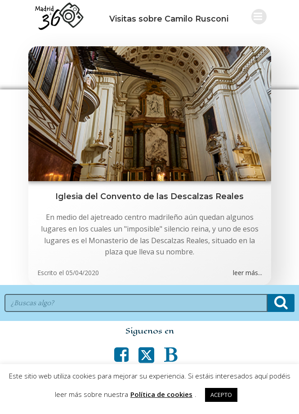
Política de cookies (161, 394)
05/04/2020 (82, 272)
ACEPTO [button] (221, 395)
